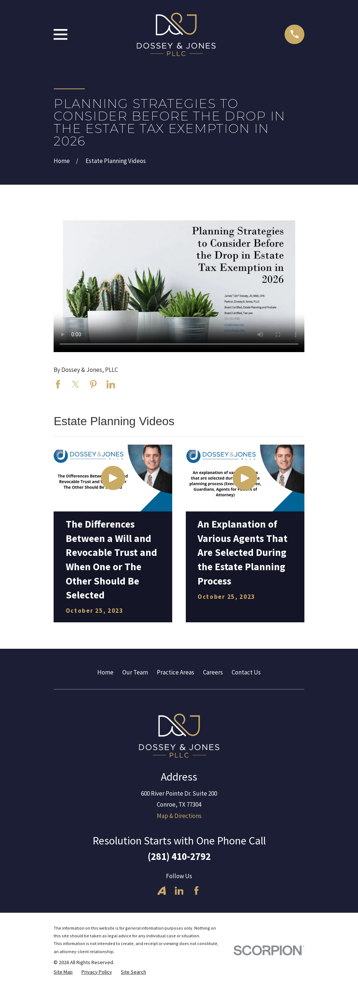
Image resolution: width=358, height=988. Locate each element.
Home (105, 672)
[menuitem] (63, 972)
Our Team (135, 672)
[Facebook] (196, 890)
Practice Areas (175, 672)
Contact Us (246, 672)
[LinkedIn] (179, 890)
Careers (213, 672)
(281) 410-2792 (179, 856)
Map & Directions (179, 816)
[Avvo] (161, 890)
